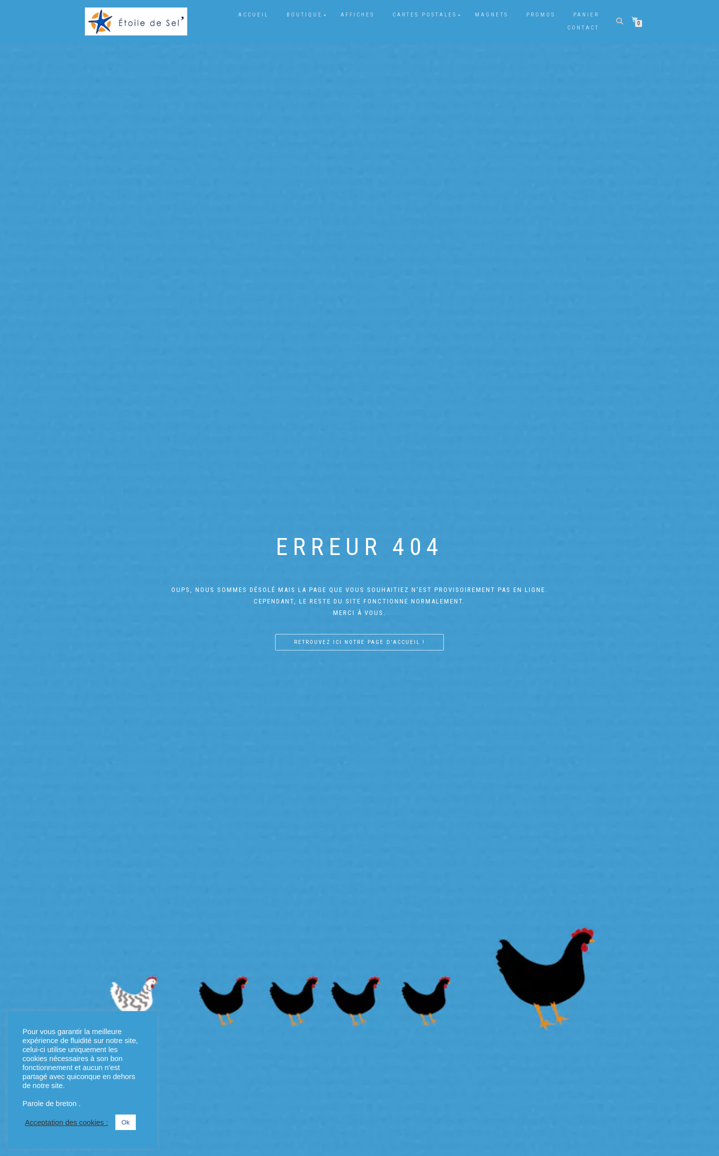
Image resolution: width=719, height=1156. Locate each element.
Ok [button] (125, 1122)
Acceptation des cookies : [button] (66, 1123)
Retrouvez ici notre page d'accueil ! (359, 641)
